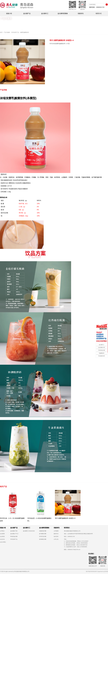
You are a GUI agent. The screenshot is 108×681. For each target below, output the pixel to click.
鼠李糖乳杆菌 (42, 539)
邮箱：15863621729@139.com (72, 549)
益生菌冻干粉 (13, 531)
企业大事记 (3, 542)
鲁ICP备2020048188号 (91, 571)
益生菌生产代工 (14, 533)
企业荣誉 (2, 533)
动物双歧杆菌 (42, 531)
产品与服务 (7, 32)
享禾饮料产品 (13, 539)
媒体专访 (56, 533)
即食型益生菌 (13, 536)
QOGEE (106, 571)
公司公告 (56, 539)
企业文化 (2, 539)
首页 (1, 32)
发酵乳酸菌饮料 (24, 32)
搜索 (107, 4)
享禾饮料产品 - (15, 32)
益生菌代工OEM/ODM (29, 531)
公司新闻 (56, 531)
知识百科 (56, 536)
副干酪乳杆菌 (42, 533)
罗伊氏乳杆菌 (42, 536)
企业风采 (2, 536)
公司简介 (2, 531)
